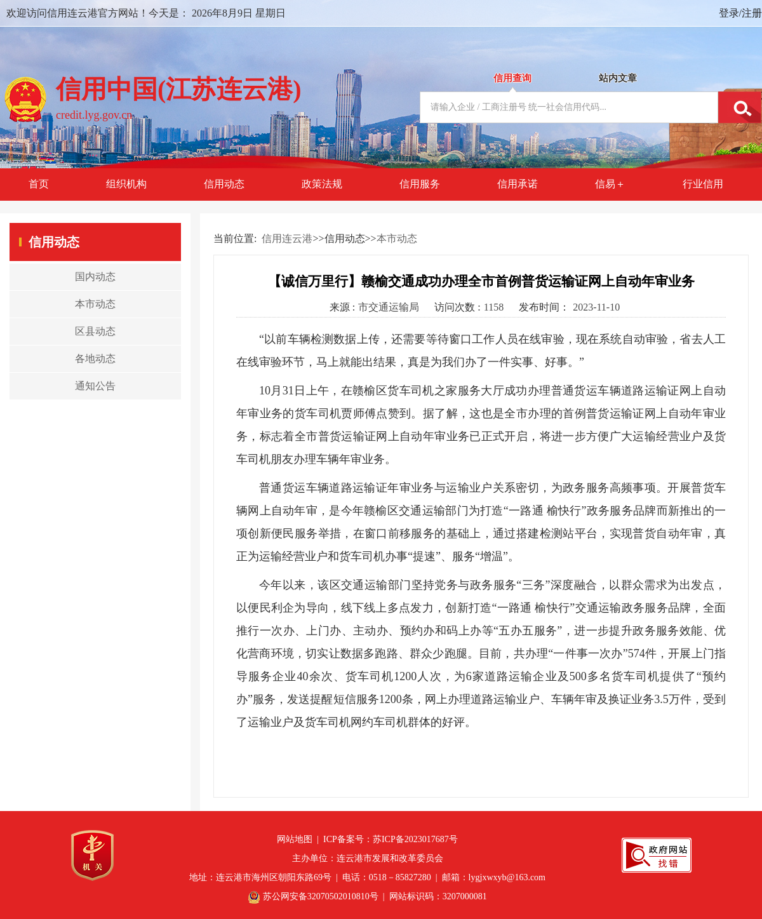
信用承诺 (517, 183)
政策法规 (322, 183)
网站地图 (294, 839)
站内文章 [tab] (618, 78)
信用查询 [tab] (512, 78)
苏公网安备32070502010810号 (320, 896)
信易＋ (610, 183)
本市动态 (397, 238)
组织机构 (126, 183)
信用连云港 (287, 238)
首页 (39, 183)
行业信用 (703, 183)
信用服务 (419, 183)
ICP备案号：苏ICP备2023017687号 (390, 839)
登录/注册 (740, 13)
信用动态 (224, 183)
